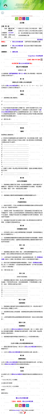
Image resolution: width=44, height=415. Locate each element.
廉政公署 (15, 52)
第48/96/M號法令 (10, 364)
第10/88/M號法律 (12, 110)
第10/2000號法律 (17, 42)
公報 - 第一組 (5, 26)
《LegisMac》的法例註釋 (35, 56)
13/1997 (11, 33)
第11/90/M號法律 (17, 46)
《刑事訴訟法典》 (37, 262)
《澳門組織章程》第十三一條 (16, 73)
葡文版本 (40, 39)
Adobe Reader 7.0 (17, 410)
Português (39, 2)
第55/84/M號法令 (17, 329)
